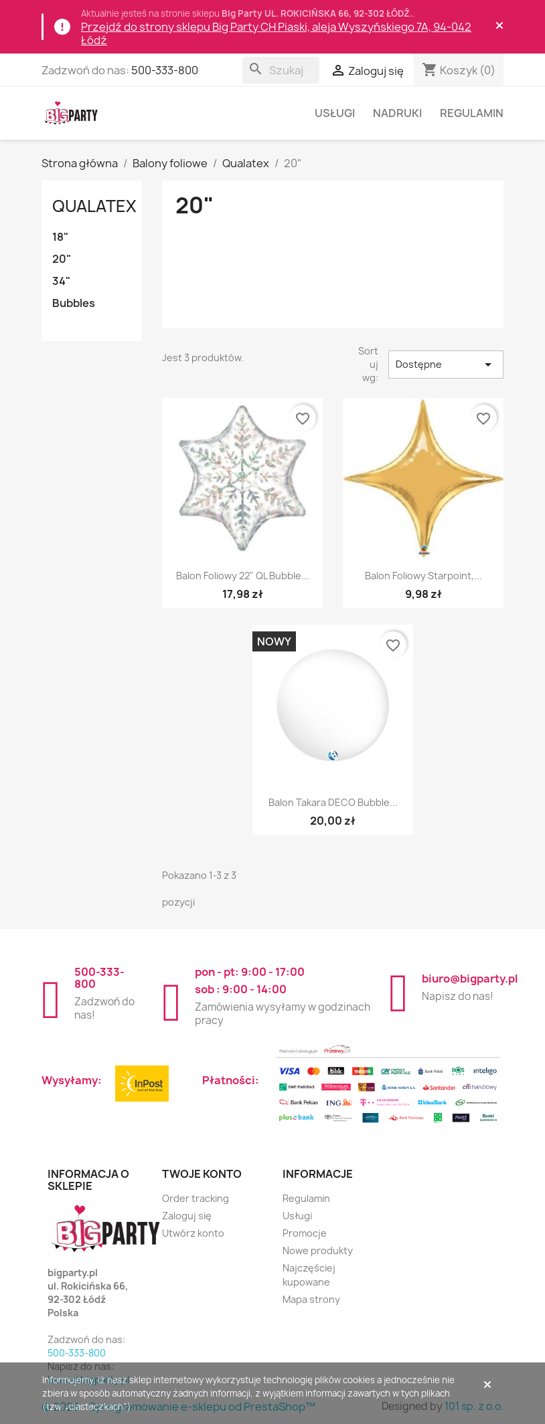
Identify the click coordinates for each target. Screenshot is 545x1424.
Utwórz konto (193, 1233)
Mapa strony (311, 1299)
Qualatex (94, 206)
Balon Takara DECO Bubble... (333, 802)
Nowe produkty (318, 1250)
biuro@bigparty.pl (470, 978)
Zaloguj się (187, 1215)
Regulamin (471, 113)
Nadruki (397, 113)
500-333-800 (164, 70)
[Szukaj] (280, 70)
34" (61, 281)
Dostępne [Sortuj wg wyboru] (446, 365)
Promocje (305, 1233)
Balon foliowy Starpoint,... (423, 575)
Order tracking (195, 1198)
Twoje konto (202, 1173)
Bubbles (73, 303)
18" (60, 236)
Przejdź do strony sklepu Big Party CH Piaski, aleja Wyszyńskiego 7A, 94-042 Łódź (276, 33)
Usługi (335, 113)
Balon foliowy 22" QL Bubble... (242, 575)
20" (61, 258)
